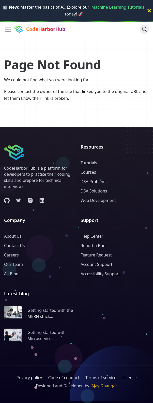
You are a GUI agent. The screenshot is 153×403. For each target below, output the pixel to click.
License (130, 377)
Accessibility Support (100, 274)
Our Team (13, 264)
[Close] (149, 11)
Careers (11, 255)
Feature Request (96, 255)
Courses (88, 172)
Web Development (98, 200)
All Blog (11, 274)
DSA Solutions (94, 191)
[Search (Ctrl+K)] (144, 29)
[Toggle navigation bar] (8, 29)
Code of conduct (63, 377)
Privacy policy (29, 377)
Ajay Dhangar (104, 386)
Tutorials (89, 163)
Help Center (92, 236)
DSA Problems (94, 181)
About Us (13, 236)
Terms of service (100, 377)
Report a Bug (93, 245)
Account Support (96, 264)
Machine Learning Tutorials (117, 7)
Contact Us (14, 245)
